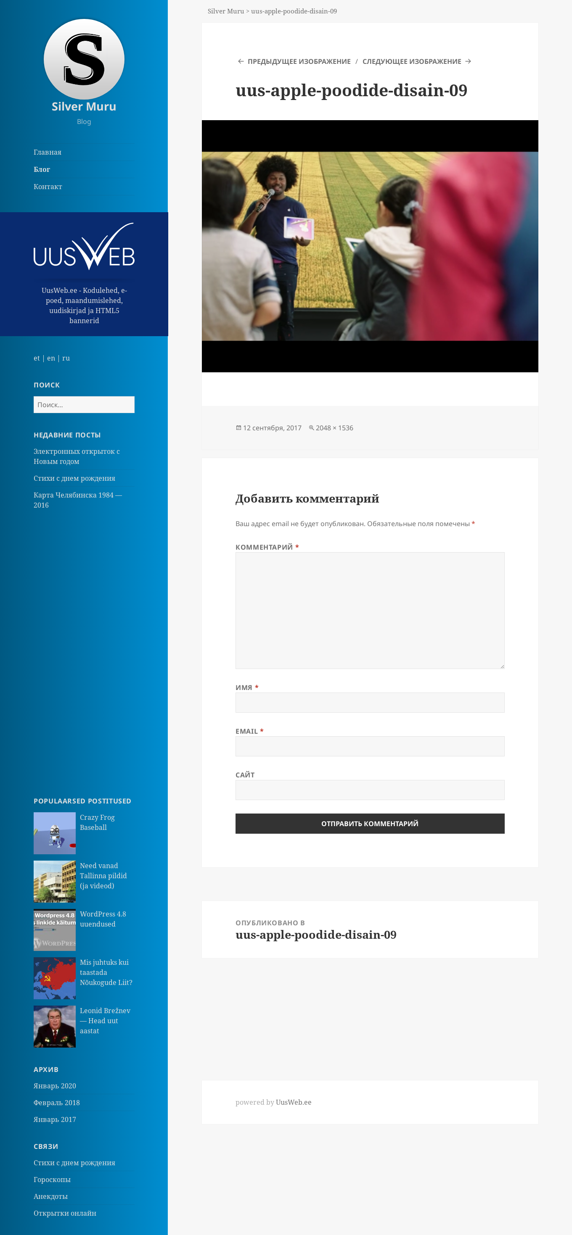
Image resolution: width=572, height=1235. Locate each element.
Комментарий (267, 547)
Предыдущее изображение (299, 61)
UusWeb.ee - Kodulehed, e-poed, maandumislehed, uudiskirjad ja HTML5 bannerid (84, 274)
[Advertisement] (84, 653)
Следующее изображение (412, 61)
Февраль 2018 (57, 1102)
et (37, 358)
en (51, 358)
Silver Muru (84, 106)
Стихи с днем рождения (74, 478)
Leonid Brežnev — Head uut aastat (105, 1020)
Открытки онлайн (65, 1213)
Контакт (48, 186)
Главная (47, 152)
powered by (274, 1102)
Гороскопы (52, 1179)
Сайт (245, 774)
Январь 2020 (55, 1085)
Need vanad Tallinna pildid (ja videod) (103, 875)
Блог (42, 169)
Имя (247, 687)
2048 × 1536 (334, 427)
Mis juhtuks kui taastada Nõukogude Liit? (106, 972)
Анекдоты (51, 1196)
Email (250, 731)
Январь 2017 (55, 1119)
